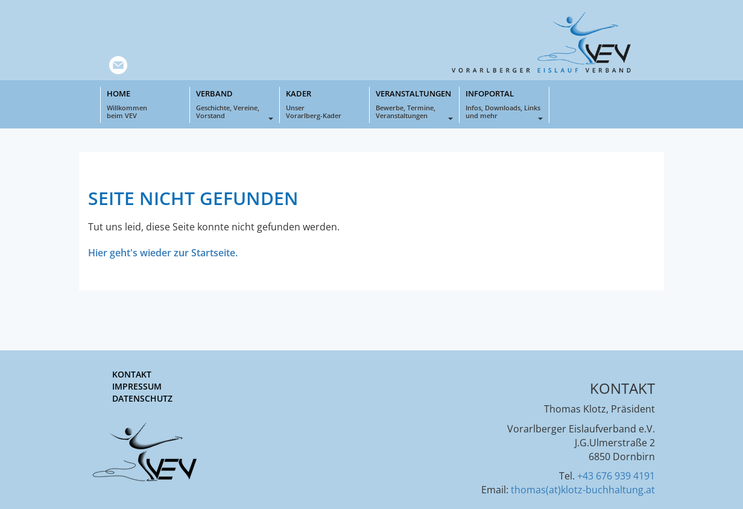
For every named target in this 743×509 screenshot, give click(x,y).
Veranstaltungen (414, 104)
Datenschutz (142, 398)
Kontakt (131, 374)
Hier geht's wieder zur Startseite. (163, 252)
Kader (324, 104)
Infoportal (504, 104)
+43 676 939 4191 (616, 475)
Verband (234, 104)
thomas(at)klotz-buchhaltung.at (583, 489)
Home (145, 104)
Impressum (137, 386)
